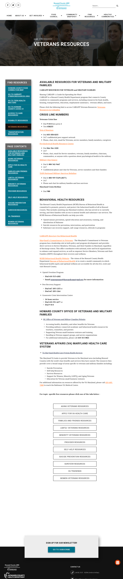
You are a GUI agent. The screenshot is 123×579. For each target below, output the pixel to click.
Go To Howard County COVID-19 (16, 108)
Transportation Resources (16, 133)
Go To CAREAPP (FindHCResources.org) (19, 95)
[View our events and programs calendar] (117, 562)
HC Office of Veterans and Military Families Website (64, 319)
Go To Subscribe (61, 550)
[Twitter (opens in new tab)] (13, 5)
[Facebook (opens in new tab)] (8, 5)
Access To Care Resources (15, 114)
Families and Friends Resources (17, 172)
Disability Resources (18, 120)
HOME (36, 39)
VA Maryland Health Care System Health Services (62, 353)
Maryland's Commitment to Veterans (56, 240)
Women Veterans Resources (16, 223)
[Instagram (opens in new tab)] (18, 5)
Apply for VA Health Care (17, 166)
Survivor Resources (17, 210)
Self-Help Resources (18, 197)
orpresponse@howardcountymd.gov (67, 279)
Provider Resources (17, 191)
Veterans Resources (18, 127)
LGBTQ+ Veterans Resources (16, 178)
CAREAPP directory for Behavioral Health (58, 236)
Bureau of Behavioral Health (62, 261)
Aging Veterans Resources (15, 160)
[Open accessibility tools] (117, 568)
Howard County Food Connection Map (18, 89)
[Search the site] (104, 6)
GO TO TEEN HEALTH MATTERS (16, 101)
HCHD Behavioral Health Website (54, 258)
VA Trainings (14, 216)
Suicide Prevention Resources (17, 204)
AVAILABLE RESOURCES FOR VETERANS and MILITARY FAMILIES (18, 153)
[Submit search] (117, 5)
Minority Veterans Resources (17, 185)
